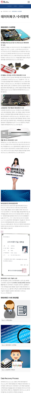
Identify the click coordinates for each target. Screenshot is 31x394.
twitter (15, 6)
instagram (21, 6)
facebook (9, 6)
